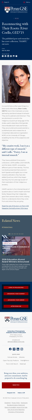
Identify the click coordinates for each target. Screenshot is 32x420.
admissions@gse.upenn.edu (16, 341)
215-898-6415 (16, 340)
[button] (26, 2)
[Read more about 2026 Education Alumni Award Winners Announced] (16, 246)
